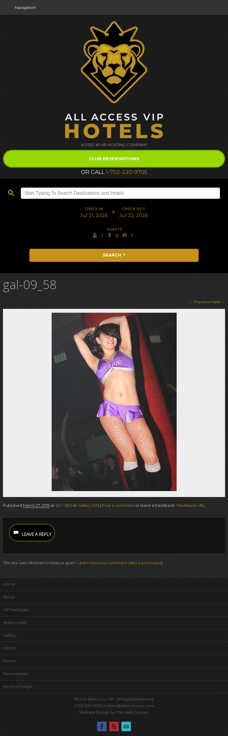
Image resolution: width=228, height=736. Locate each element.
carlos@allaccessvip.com (129, 705)
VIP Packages (16, 609)
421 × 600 (63, 505)
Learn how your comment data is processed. (120, 562)
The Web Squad (132, 712)
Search (114, 255)
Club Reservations (114, 158)
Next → (218, 301)
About (9, 597)
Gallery (9, 635)
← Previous (199, 301)
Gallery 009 (88, 505)
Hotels (9, 648)
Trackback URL (190, 505)
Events (9, 660)
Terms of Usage (18, 686)
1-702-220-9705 (126, 172)
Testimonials (14, 622)
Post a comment (118, 505)
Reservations (15, 673)
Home (9, 584)
